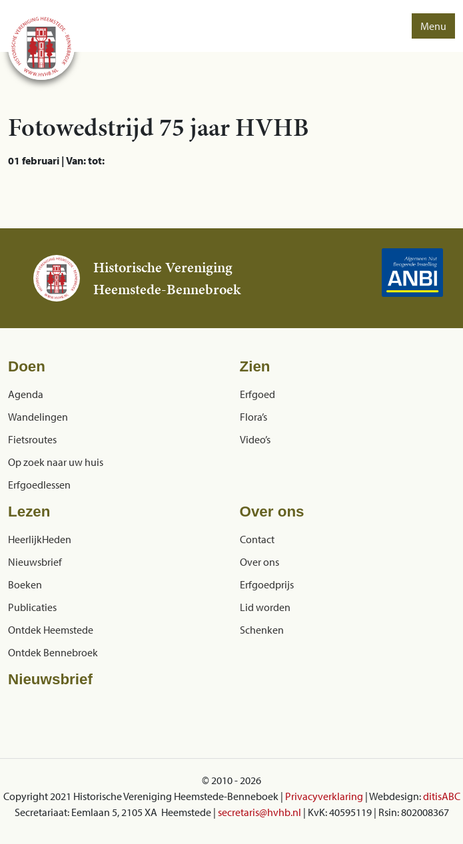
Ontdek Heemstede (50, 629)
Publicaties (32, 607)
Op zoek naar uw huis (55, 462)
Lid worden (265, 607)
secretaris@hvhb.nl (259, 812)
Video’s (255, 439)
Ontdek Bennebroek (53, 652)
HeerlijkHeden (39, 539)
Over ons (259, 561)
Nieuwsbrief (35, 561)
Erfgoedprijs (267, 584)
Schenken (262, 629)
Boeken (25, 584)
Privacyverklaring (324, 796)
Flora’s (253, 416)
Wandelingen (38, 416)
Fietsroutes (32, 439)
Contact (257, 539)
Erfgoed (257, 394)
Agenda (25, 394)
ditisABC (441, 796)
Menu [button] (433, 26)
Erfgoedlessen (39, 484)
